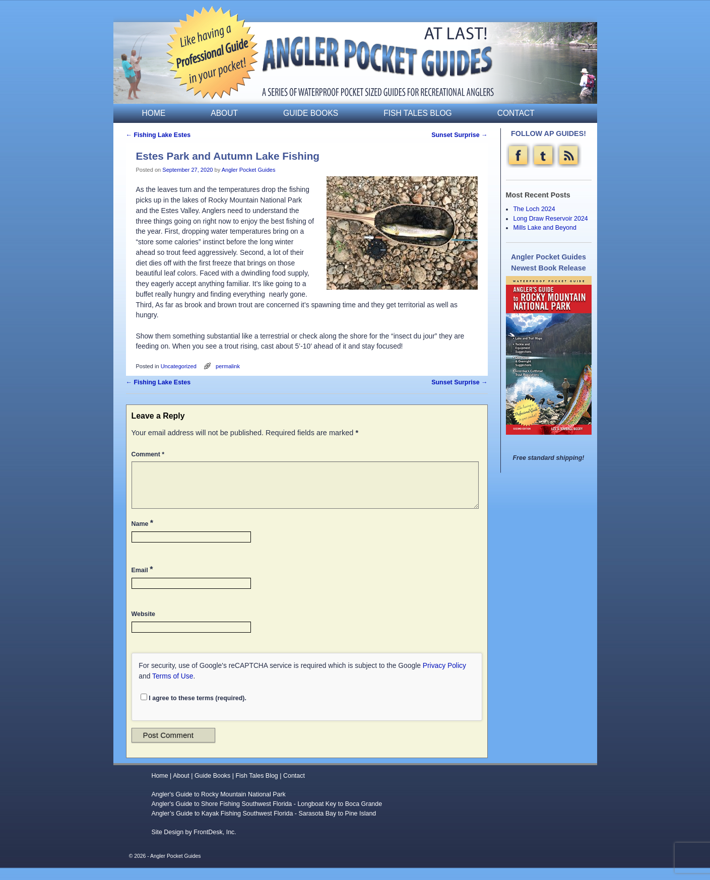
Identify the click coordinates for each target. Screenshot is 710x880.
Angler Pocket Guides (249, 170)
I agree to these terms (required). (193, 710)
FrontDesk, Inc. (214, 844)
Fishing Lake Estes (158, 135)
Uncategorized (179, 366)
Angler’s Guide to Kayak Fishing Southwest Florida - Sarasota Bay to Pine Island (263, 825)
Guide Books (310, 113)
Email (143, 581)
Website (143, 626)
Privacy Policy (444, 677)
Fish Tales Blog (417, 113)
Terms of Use (172, 688)
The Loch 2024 (534, 209)
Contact (516, 113)
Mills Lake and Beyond (544, 227)
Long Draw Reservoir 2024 (550, 218)
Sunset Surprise (459, 135)
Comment (149, 454)
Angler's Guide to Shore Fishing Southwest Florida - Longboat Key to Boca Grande (266, 816)
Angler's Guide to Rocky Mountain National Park (218, 806)
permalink (228, 366)
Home (154, 113)
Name (144, 534)
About (224, 113)
